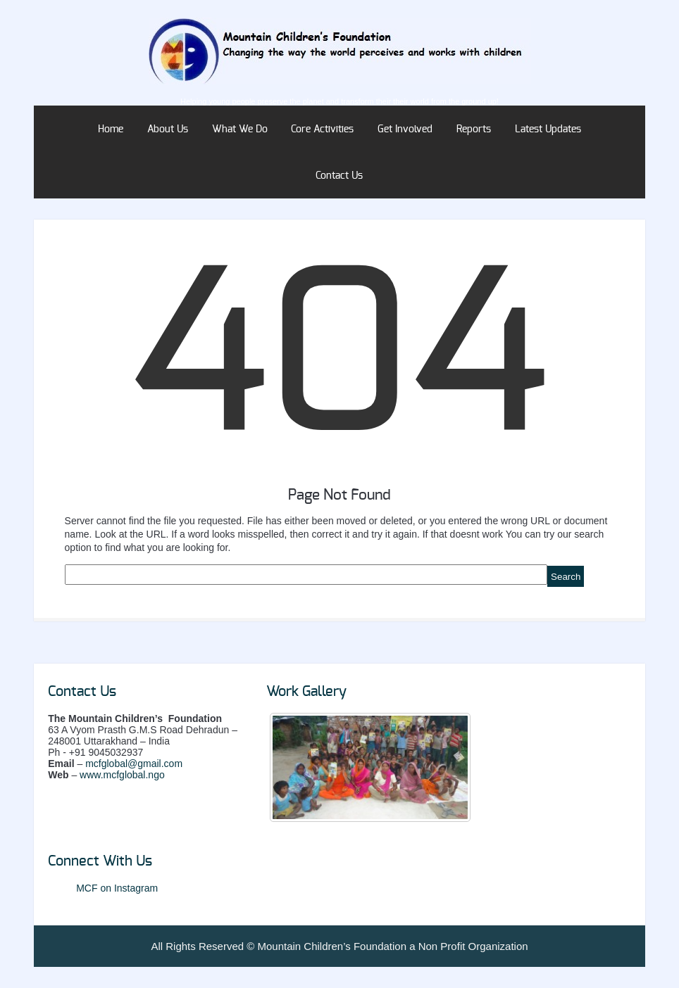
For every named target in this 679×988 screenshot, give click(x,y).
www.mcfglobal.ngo (122, 774)
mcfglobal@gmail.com (133, 763)
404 (339, 362)
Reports (473, 129)
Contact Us (339, 176)
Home (110, 129)
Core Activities (322, 129)
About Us (167, 129)
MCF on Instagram (117, 888)
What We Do (240, 129)
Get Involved (405, 129)
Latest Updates (548, 129)
